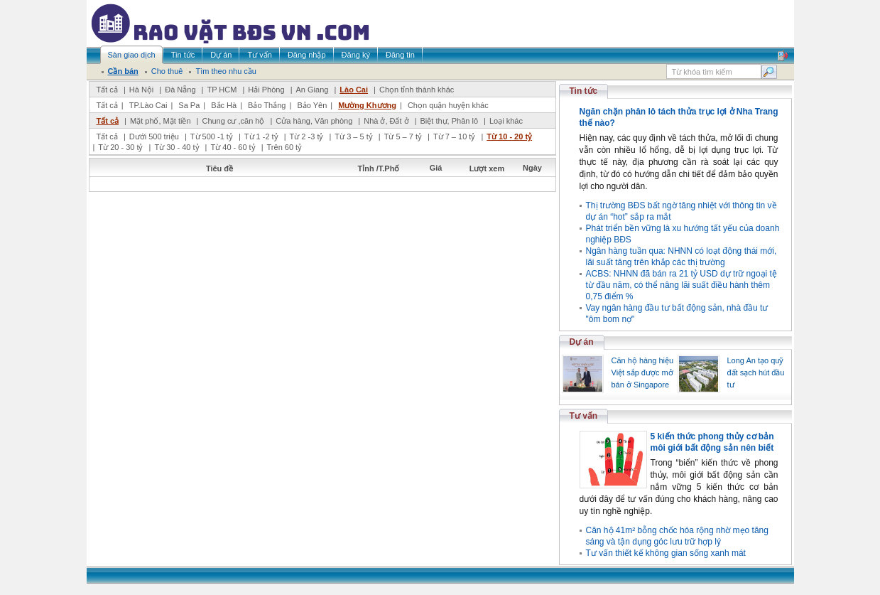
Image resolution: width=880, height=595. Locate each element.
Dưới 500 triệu (154, 136)
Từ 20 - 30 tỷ (120, 147)
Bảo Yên (312, 105)
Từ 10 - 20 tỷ (509, 136)
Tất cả (107, 89)
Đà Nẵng (180, 89)
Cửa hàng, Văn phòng (314, 121)
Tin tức (584, 91)
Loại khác (506, 121)
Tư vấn (584, 416)
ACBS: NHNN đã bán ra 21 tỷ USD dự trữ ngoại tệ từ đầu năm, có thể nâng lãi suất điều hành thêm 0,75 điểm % (681, 285)
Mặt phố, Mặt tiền (160, 121)
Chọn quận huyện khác (448, 105)
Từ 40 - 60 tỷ (232, 147)
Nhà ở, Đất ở (386, 121)
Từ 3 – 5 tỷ (353, 136)
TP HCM (222, 89)
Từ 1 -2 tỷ (261, 136)
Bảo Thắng (267, 105)
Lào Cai (353, 89)
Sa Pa (189, 105)
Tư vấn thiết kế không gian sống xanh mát (666, 553)
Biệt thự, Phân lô (449, 121)
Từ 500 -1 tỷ (211, 136)
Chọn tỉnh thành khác (416, 89)
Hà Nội (141, 89)
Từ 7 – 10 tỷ (454, 136)
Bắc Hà (224, 105)
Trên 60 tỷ (285, 147)
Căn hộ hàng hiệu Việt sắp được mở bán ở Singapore (643, 372)
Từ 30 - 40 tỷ (176, 147)
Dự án (582, 342)
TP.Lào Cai (148, 105)
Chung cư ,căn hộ (233, 121)
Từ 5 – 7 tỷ (403, 136)
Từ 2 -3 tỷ (307, 136)
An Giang (312, 89)
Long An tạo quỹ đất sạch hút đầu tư (756, 372)
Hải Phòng (266, 89)
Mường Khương (367, 105)
